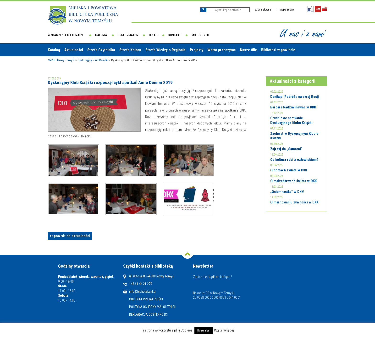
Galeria (101, 35)
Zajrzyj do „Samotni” (286, 149)
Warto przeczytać (222, 50)
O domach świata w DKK (288, 170)
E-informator (128, 35)
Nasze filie (248, 50)
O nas (153, 35)
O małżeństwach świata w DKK (293, 181)
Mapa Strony (287, 9)
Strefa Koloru (130, 50)
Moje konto (200, 35)
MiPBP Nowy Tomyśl (61, 60)
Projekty (196, 50)
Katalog (54, 50)
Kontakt (174, 35)
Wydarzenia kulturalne (66, 35)
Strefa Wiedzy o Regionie (165, 50)
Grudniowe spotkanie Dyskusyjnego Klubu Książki (291, 120)
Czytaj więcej (224, 330)
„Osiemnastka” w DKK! (287, 192)
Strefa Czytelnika (101, 50)
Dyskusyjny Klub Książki (92, 60)
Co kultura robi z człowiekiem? (294, 159)
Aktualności (73, 50)
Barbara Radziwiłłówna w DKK (293, 107)
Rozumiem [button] (203, 330)
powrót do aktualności (72, 236)
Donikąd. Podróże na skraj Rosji (294, 97)
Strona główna (262, 9)
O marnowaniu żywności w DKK (294, 202)
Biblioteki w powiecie (278, 50)
